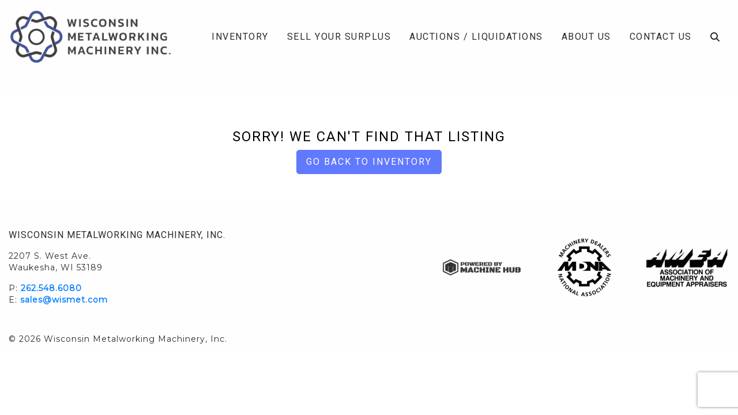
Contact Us (661, 36)
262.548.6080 (51, 288)
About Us (586, 36)
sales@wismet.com (64, 300)
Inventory (240, 36)
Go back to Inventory (369, 161)
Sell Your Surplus (339, 36)
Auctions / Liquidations (476, 36)
